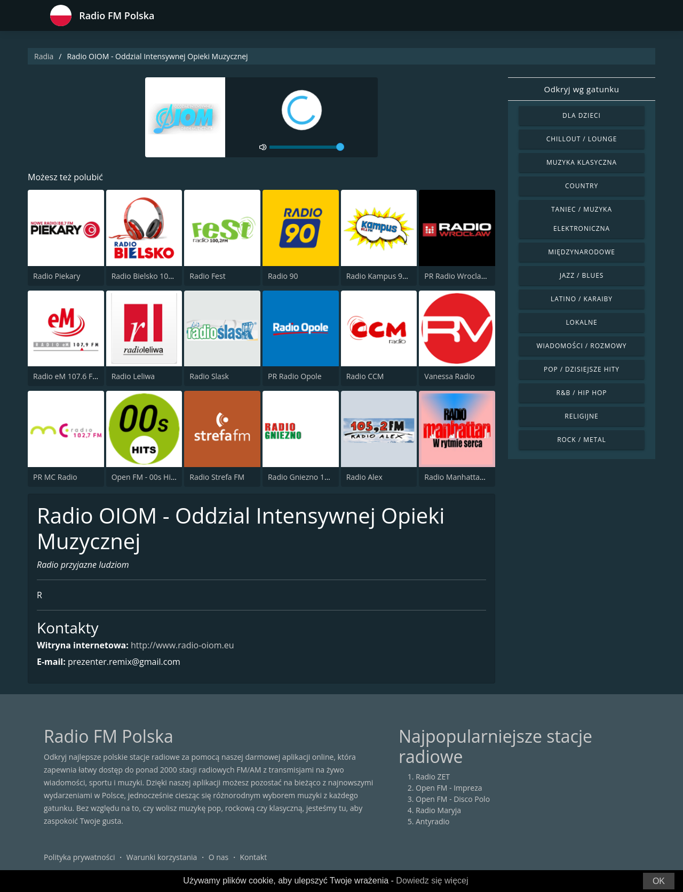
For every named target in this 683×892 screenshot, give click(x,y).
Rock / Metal (581, 439)
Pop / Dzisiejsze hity (582, 369)
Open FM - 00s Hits (144, 477)
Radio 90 (283, 276)
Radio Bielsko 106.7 (145, 276)
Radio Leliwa (133, 376)
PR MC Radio (55, 477)
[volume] (306, 147)
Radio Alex (364, 477)
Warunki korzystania (161, 857)
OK (659, 881)
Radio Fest (207, 276)
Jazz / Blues (582, 275)
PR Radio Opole (295, 376)
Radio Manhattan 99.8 (462, 477)
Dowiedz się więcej (432, 880)
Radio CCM (365, 376)
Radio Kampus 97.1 (379, 276)
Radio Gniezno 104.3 (303, 477)
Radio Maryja (438, 810)
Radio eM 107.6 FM (66, 376)
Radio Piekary (56, 276)
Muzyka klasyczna (581, 162)
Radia (43, 56)
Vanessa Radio (449, 376)
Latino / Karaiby (582, 298)
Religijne (581, 416)
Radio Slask (209, 376)
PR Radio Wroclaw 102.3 (466, 276)
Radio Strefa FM (216, 477)
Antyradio (432, 821)
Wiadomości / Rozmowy (581, 345)
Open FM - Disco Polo (453, 799)
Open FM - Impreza (449, 788)
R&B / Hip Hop (582, 392)
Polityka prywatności (79, 857)
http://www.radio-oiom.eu (182, 645)
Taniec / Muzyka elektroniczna (581, 219)
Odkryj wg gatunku (581, 89)
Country (581, 185)
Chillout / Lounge (581, 138)
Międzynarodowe (581, 251)
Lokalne (581, 322)
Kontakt (253, 857)
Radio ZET (433, 777)
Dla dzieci (581, 115)
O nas (219, 857)
